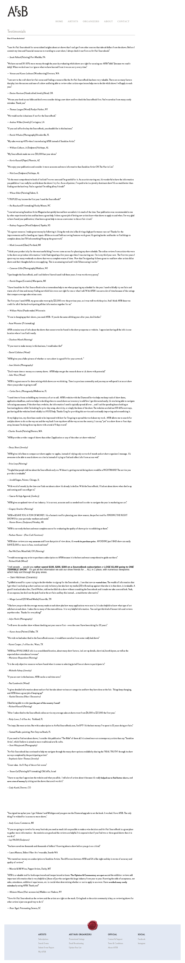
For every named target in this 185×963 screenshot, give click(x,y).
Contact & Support (115, 939)
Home (59, 21)
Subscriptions (43, 939)
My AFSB (42, 951)
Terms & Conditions (115, 943)
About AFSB (113, 947)
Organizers (91, 21)
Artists (73, 21)
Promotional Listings (76, 939)
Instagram (141, 943)
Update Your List (75, 947)
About (108, 21)
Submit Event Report (46, 947)
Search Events (43, 943)
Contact (124, 21)
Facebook (141, 939)
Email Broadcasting (76, 943)
